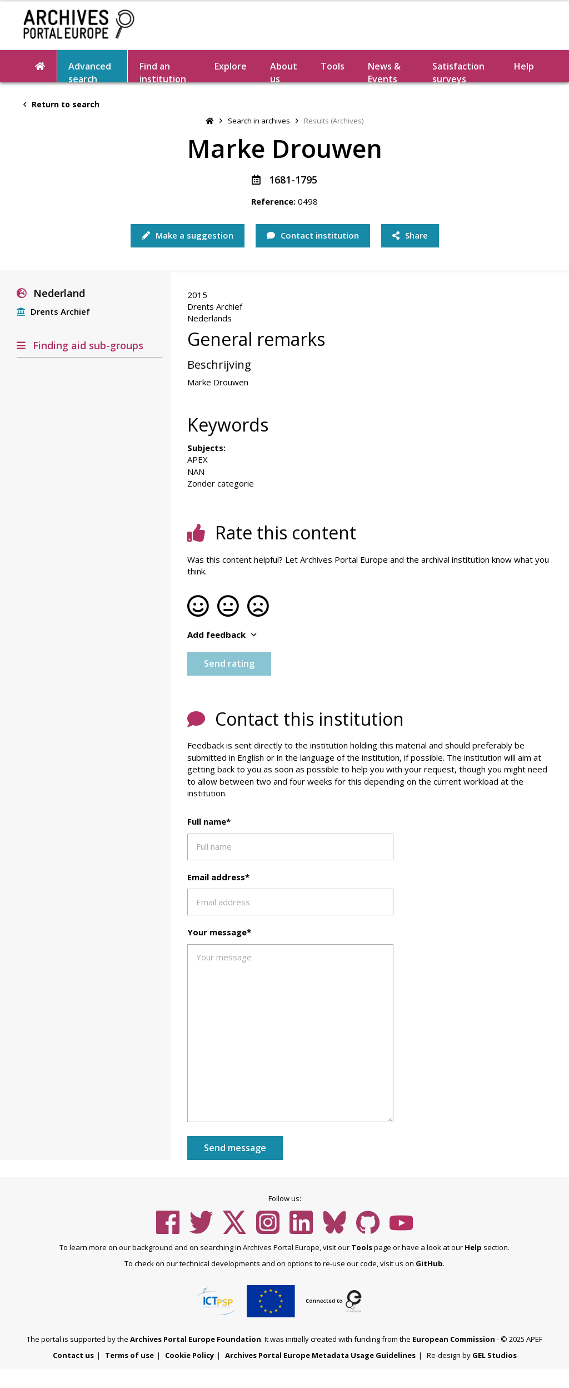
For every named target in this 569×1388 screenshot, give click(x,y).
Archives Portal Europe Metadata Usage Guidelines (320, 1355)
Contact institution (313, 235)
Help (524, 66)
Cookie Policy (189, 1355)
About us (283, 71)
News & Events (384, 71)
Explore (230, 66)
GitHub (429, 1263)
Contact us (73, 1355)
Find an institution (162, 71)
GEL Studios (494, 1355)
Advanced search (89, 71)
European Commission (453, 1339)
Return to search (61, 104)
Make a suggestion (187, 235)
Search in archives (259, 121)
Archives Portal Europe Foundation (195, 1339)
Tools (333, 66)
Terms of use (129, 1355)
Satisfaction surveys (458, 71)
